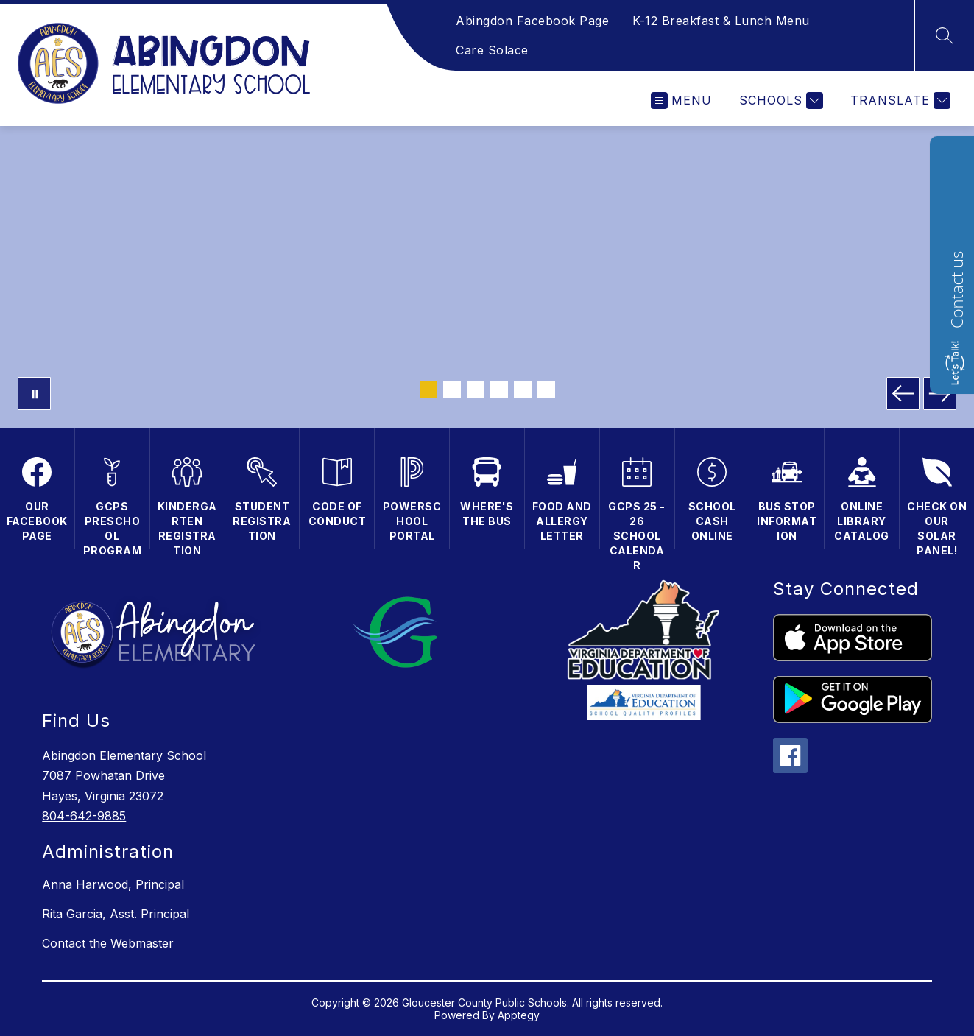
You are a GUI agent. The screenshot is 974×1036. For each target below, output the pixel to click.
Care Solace (492, 50)
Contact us (956, 289)
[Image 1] (428, 389)
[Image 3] (475, 389)
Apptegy (519, 1015)
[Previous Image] (903, 393)
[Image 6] (546, 389)
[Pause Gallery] (34, 393)
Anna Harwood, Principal (113, 884)
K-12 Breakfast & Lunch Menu (721, 20)
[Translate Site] (898, 100)
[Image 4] (499, 389)
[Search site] (944, 35)
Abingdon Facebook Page (532, 20)
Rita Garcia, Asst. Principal (115, 913)
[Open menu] (681, 100)
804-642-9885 (84, 815)
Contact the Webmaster (108, 943)
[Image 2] (452, 389)
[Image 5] (523, 389)
